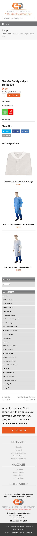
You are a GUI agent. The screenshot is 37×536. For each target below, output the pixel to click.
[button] (5, 24)
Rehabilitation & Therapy (10, 365)
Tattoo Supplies (7, 384)
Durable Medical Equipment (11, 319)
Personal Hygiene (8, 353)
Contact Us (18, 450)
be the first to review (15, 92)
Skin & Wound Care (8, 376)
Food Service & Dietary (10, 330)
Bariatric (5, 296)
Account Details (18, 472)
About (22, 533)
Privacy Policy (18, 456)
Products (15, 533)
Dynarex (10, 105)
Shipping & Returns (18, 453)
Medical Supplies (8, 349)
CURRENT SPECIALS (8, 307)
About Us (18, 447)
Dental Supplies (7, 311)
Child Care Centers (8, 300)
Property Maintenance (9, 361)
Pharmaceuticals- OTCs (9, 357)
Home (4, 34)
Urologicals (6, 388)
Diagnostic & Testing (9, 315)
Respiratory (6, 369)
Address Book (18, 478)
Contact (29, 533)
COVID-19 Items (7, 303)
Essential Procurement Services (20, 527)
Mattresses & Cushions (9, 346)
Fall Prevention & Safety (10, 326)
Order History (18, 475)
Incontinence (6, 342)
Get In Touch (18, 430)
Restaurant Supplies (8, 372)
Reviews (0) (6, 119)
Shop (9, 34)
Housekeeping (7, 338)
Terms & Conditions (18, 459)
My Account (18, 469)
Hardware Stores (8, 334)
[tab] (6, 119)
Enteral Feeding (7, 323)
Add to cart (14, 95)
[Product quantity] (4, 95)
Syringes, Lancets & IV (9, 380)
